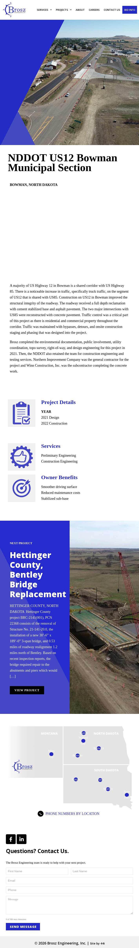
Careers (94, 10)
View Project (27, 690)
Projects (64, 10)
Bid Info (129, 10)
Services (44, 10)
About (80, 10)
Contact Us (112, 10)
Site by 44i (97, 943)
